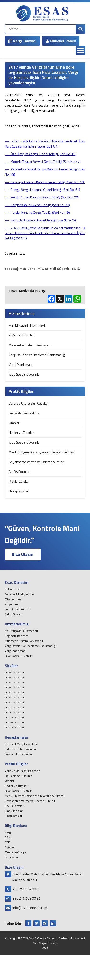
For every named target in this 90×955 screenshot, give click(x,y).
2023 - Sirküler (14, 687)
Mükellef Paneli (61, 41)
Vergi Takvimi (22, 41)
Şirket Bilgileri (14, 614)
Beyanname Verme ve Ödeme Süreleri (36, 461)
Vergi (8, 832)
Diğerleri (10, 847)
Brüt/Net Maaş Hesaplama (21, 744)
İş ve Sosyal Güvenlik (24, 374)
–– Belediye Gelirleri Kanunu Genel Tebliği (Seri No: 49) (45, 181)
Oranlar (14, 422)
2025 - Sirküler (14, 677)
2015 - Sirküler (14, 727)
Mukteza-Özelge (15, 852)
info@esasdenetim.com (29, 907)
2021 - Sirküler (14, 697)
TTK (7, 842)
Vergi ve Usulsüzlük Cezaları (28, 403)
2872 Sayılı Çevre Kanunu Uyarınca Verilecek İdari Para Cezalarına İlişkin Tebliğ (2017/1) (45, 144)
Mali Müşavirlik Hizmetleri (27, 325)
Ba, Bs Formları (19, 471)
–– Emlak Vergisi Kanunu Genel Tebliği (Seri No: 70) (42, 197)
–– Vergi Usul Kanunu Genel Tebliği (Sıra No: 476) (40, 220)
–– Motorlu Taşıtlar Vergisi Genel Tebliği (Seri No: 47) (43, 161)
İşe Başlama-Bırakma (24, 413)
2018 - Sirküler (14, 712)
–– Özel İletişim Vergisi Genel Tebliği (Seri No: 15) (40, 153)
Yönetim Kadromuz (17, 609)
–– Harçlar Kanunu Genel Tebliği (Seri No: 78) (37, 204)
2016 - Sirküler (14, 722)
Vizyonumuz (13, 604)
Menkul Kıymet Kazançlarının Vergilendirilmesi (42, 452)
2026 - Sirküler (14, 672)
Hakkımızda (12, 589)
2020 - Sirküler (14, 702)
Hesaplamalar (18, 491)
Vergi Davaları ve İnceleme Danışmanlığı (37, 354)
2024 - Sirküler (14, 682)
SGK (7, 837)
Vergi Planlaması (20, 364)
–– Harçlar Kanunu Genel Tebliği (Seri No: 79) (37, 212)
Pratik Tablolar (19, 481)
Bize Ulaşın (22, 554)
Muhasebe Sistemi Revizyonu (30, 344)
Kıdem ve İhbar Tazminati (21, 749)
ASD (45, 947)
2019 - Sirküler (14, 707)
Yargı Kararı (12, 857)
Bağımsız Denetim (22, 335)
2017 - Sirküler (14, 717)
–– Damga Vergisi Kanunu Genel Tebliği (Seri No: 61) (42, 189)
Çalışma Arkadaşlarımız (19, 594)
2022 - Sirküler (14, 692)
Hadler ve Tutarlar (21, 432)
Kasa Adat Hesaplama (18, 754)
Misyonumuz (13, 599)
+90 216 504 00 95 (26, 888)
